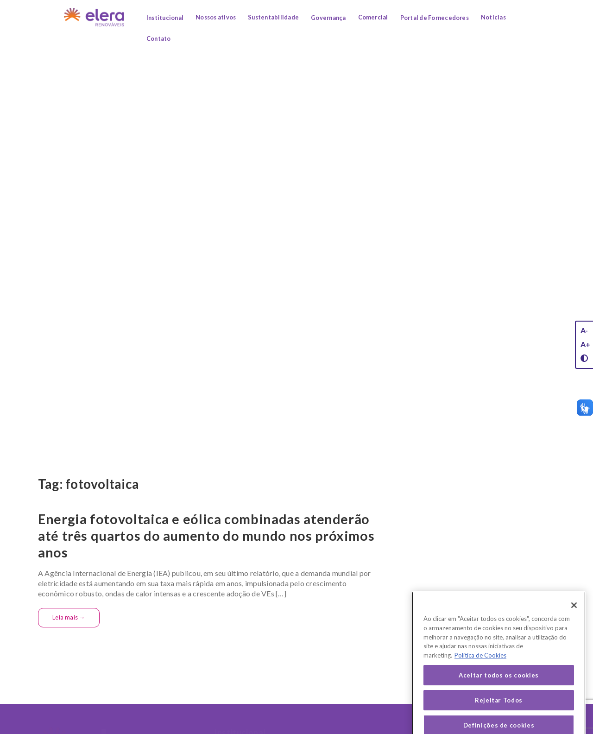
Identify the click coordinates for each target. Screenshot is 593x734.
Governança (328, 17)
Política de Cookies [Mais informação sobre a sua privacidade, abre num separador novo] (480, 686)
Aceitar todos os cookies (499, 706)
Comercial (373, 17)
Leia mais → (68, 617)
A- (584, 330)
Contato (158, 38)
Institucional (164, 17)
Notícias (493, 17)
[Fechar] (574, 636)
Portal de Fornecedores (434, 17)
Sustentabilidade (273, 17)
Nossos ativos (216, 17)
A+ (585, 344)
